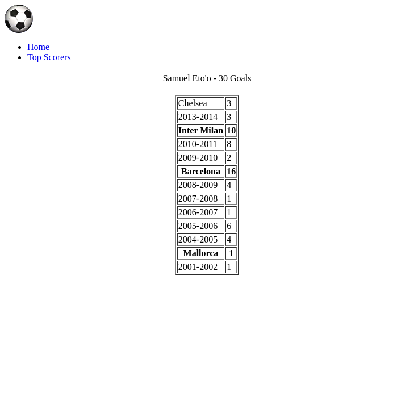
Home (38, 47)
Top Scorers (49, 57)
